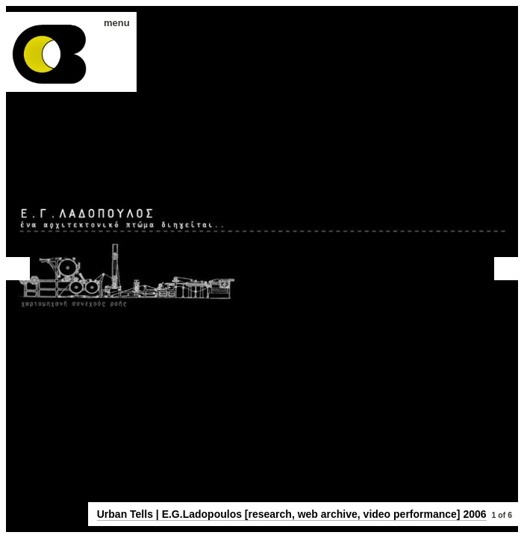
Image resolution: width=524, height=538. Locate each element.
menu (111, 22)
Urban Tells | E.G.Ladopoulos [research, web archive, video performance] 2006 (292, 514)
